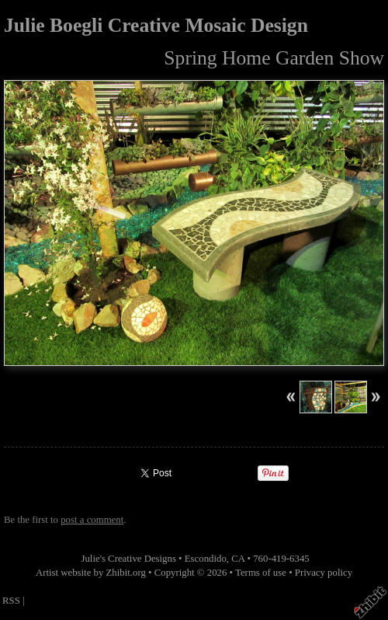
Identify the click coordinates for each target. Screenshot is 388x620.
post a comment (92, 519)
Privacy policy (323, 572)
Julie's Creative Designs (128, 558)
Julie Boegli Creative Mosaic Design (156, 25)
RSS (11, 600)
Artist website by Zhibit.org (91, 572)
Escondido (206, 558)
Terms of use (260, 572)
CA (237, 558)
